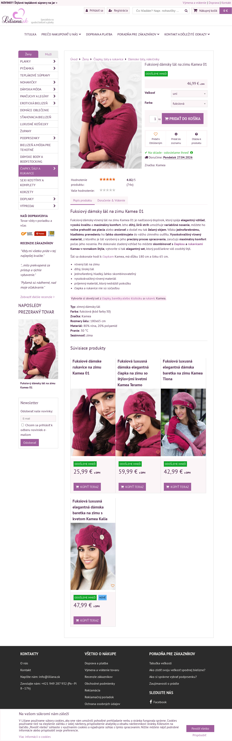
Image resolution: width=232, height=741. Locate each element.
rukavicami (195, 244)
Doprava (214, 3)
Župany (25, 131)
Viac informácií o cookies (35, 737)
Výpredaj (39, 205)
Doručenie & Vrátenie (111, 200)
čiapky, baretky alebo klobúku (122, 298)
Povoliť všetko (200, 728)
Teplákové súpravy (35, 75)
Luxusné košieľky (34, 124)
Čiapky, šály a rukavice (39, 171)
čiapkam (108, 256)
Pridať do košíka (183, 118)
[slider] (107, 179)
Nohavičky (39, 82)
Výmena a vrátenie (194, 3)
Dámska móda (39, 89)
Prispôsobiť (199, 735)
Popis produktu (82, 200)
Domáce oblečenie (34, 110)
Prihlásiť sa (94, 10)
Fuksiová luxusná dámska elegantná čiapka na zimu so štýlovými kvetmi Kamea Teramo (133, 373)
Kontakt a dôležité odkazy (187, 34)
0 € (225, 11)
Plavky (39, 61)
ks (155, 119)
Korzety (26, 192)
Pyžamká (39, 68)
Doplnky (39, 199)
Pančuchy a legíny (39, 96)
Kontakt (226, 3)
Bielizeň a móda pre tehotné (35, 147)
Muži (48, 54)
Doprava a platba (99, 34)
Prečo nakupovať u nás (61, 34)
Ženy (28, 54)
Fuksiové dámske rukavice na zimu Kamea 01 (87, 367)
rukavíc (150, 298)
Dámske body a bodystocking (31, 159)
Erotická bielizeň (39, 103)
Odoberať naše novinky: (37, 411)
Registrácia (118, 10)
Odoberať (29, 443)
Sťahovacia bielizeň (35, 117)
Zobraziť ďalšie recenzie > (37, 297)
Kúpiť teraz (87, 487)
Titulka (30, 34)
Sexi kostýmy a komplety (32, 182)
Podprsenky (39, 138)
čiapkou (179, 244)
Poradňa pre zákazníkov (138, 34)
